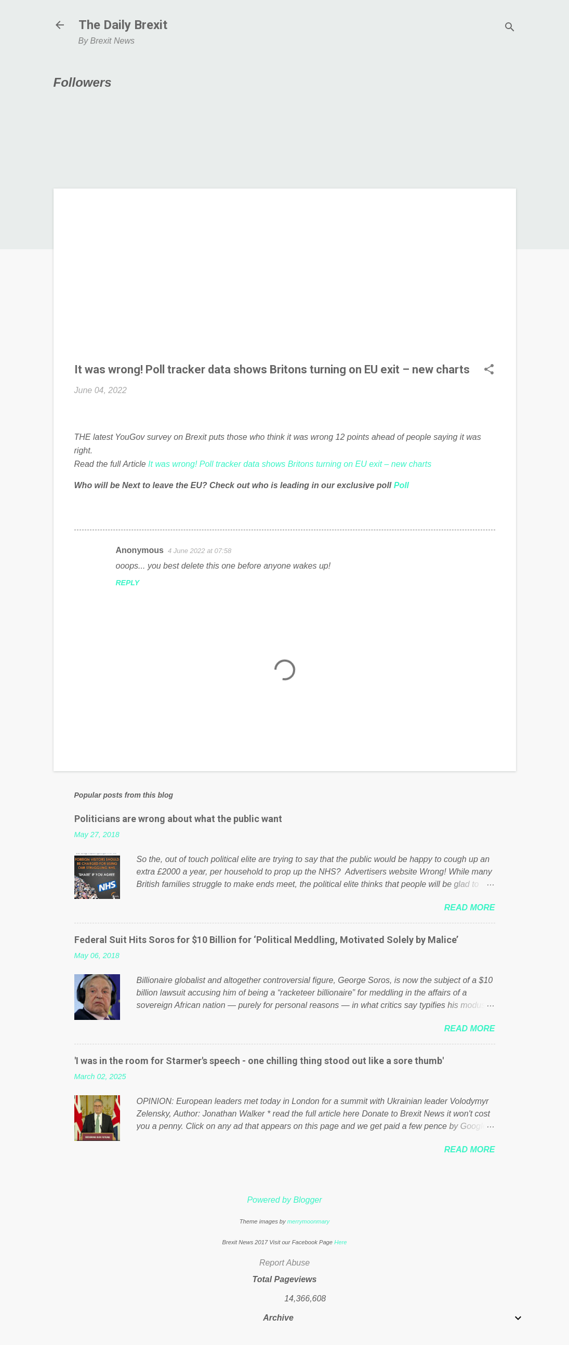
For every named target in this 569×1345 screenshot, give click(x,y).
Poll (401, 485)
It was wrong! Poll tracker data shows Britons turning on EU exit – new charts (289, 464)
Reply (128, 583)
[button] (489, 370)
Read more (469, 907)
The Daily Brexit (122, 25)
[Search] (510, 28)
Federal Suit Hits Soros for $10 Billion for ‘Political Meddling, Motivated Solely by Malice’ (266, 939)
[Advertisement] (284, 282)
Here (340, 1242)
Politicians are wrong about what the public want (178, 818)
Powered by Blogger (284, 1199)
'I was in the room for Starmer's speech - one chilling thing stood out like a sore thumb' (259, 1060)
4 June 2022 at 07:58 (199, 551)
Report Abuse (284, 1262)
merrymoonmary (308, 1221)
